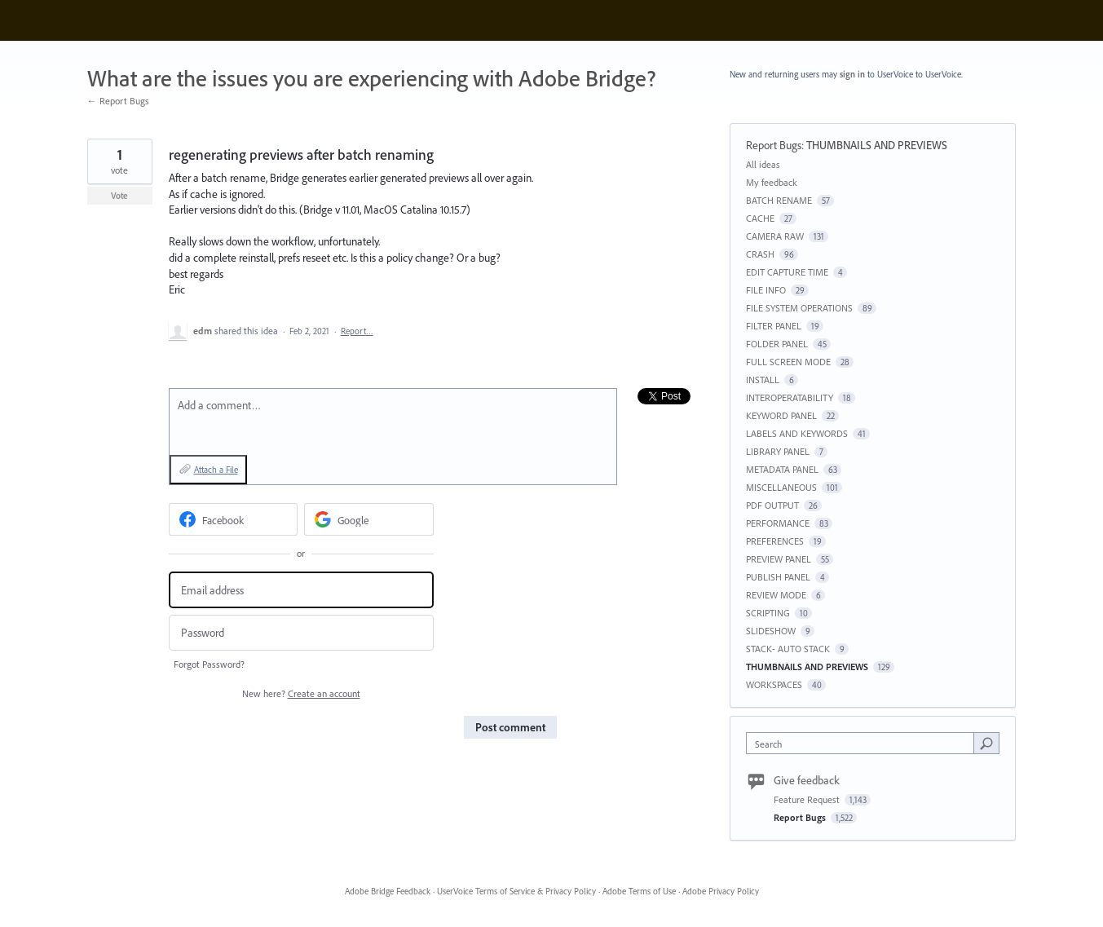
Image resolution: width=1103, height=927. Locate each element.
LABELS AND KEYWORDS (797, 433)
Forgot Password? (209, 664)
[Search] (986, 742)
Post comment (510, 727)
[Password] (301, 633)
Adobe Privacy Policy (720, 891)
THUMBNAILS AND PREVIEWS (876, 145)
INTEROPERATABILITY (789, 397)
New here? (301, 693)
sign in (852, 74)
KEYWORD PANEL (781, 415)
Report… (357, 331)
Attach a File (216, 469)
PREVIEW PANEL (778, 559)
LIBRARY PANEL (778, 451)
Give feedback (807, 780)
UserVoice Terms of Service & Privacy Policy (516, 891)
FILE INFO (766, 290)
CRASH (760, 254)
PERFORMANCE (778, 523)
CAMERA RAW (775, 236)
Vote (119, 195)
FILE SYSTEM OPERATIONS (799, 308)
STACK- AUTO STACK (788, 648)
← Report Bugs (118, 101)
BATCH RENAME (779, 200)
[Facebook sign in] (233, 519)
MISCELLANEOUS (781, 487)
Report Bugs (773, 145)
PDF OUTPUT (772, 505)
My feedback (771, 182)
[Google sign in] (369, 519)
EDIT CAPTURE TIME (787, 272)
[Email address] (301, 590)
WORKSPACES (774, 684)
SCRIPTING (768, 613)
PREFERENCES (775, 541)
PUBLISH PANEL (778, 577)
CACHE (760, 218)
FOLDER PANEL (777, 344)
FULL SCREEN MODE (788, 361)
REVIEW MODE (776, 595)
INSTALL (762, 379)
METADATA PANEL (782, 469)
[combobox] (863, 743)
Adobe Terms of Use (639, 891)
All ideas (763, 164)
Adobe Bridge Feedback (387, 891)
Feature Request (808, 799)
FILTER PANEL (773, 326)
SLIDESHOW (771, 631)
